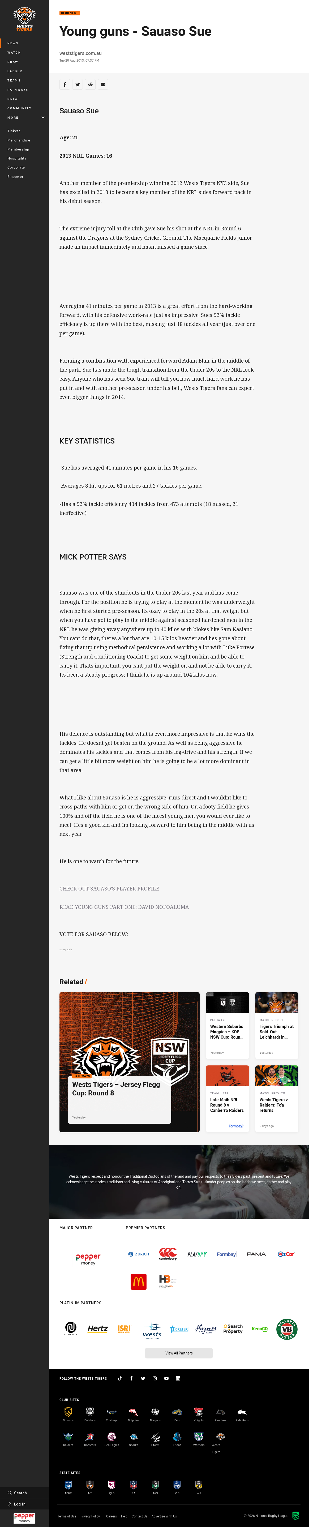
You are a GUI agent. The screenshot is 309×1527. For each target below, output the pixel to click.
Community (19, 108)
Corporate (16, 167)
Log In (16, 1504)
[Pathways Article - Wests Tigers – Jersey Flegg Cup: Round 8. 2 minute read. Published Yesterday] (129, 1062)
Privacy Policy (90, 1516)
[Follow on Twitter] (143, 1378)
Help (124, 1516)
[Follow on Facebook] (131, 1378)
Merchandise (18, 140)
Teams (14, 80)
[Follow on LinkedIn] (178, 1378)
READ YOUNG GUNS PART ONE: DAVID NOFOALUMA (124, 906)
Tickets (14, 130)
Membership (18, 149)
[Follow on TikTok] (120, 1378)
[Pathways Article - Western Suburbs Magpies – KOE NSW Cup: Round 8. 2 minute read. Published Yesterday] (227, 1025)
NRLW (12, 99)
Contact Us (139, 1516)
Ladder (15, 71)
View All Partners (179, 1353)
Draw (13, 62)
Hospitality (16, 158)
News (13, 43)
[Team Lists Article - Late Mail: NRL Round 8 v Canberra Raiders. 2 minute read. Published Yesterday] (227, 1098)
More (26, 117)
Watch (14, 52)
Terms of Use (66, 1516)
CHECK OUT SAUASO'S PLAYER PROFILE (109, 888)
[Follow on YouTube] (166, 1378)
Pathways (17, 90)
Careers (111, 1516)
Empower (15, 176)
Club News (70, 13)
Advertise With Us (164, 1516)
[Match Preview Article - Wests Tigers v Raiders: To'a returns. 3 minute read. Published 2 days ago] (276, 1098)
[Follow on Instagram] (155, 1378)
